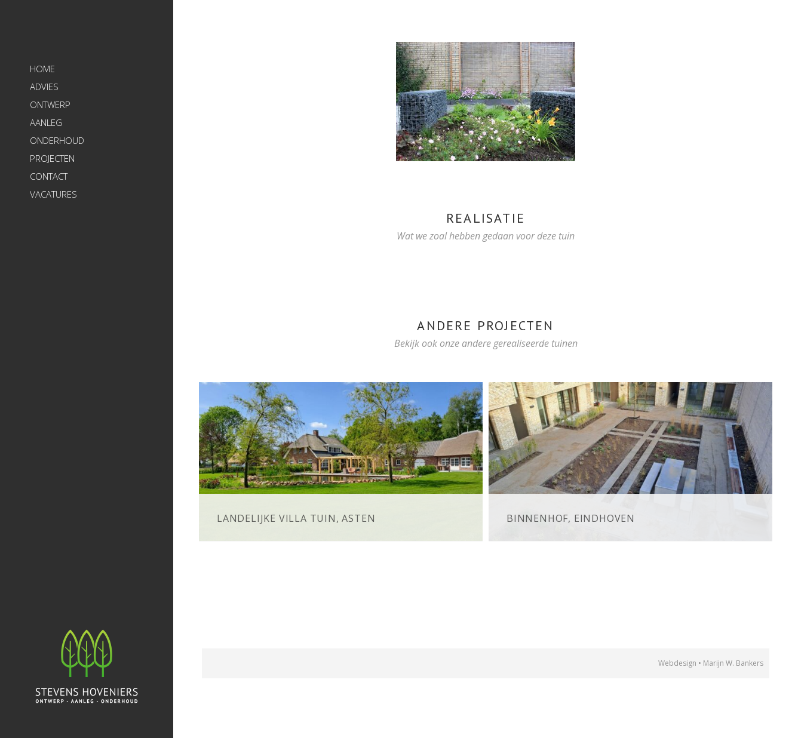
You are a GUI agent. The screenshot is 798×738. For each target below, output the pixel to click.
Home (42, 69)
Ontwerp (50, 104)
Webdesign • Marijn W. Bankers (710, 663)
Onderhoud (57, 140)
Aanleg (46, 122)
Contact (48, 176)
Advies (44, 87)
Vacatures (53, 194)
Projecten (52, 158)
